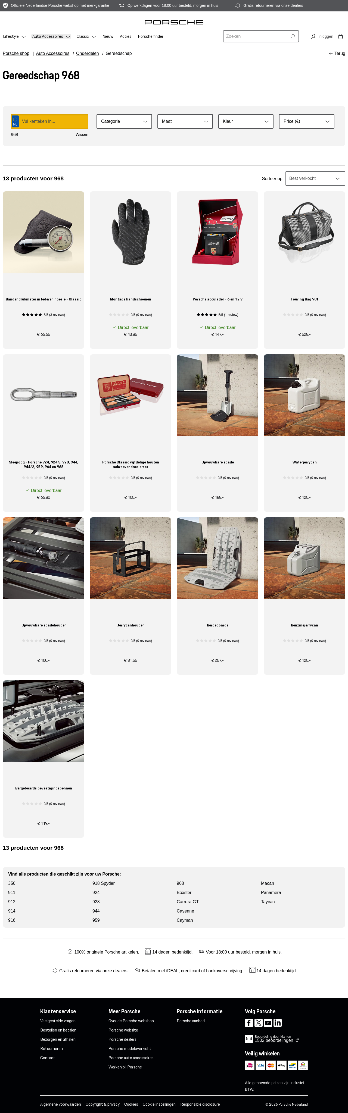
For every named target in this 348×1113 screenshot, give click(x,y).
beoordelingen (274, 1040)
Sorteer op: (273, 178)
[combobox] (256, 36)
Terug (339, 53)
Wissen (82, 134)
